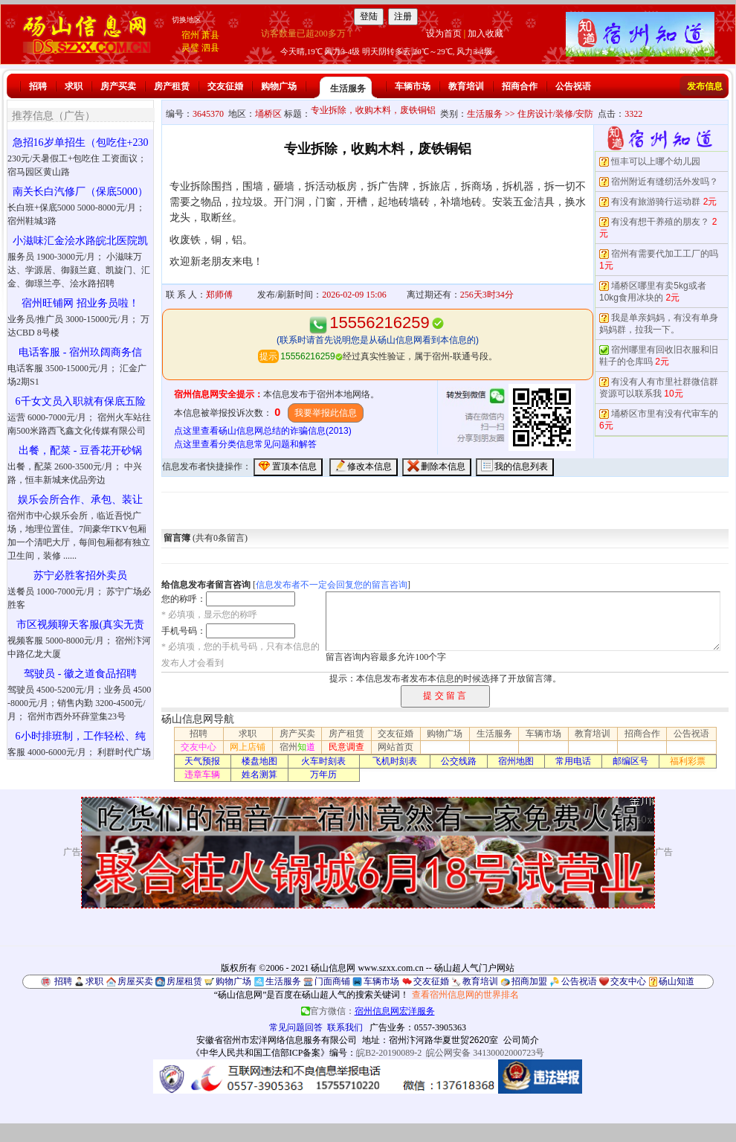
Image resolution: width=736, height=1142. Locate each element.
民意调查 (346, 747)
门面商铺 (332, 981)
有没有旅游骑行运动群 (655, 201)
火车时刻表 (323, 761)
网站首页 (395, 747)
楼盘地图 (259, 761)
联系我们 (345, 1027)
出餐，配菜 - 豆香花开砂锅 (80, 450)
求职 (74, 86)
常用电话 (573, 761)
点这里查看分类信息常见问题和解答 (245, 444)
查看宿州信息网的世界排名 (465, 994)
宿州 (190, 35)
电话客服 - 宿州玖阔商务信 (80, 352)
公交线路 (459, 761)
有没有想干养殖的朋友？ (660, 221)
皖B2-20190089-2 (389, 1053)
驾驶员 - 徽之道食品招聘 (80, 673)
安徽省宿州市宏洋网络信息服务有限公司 (276, 1040)
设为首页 (444, 33)
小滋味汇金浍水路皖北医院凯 (80, 240)
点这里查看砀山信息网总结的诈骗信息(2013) (263, 431)
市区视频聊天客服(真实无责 (80, 624)
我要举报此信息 (325, 413)
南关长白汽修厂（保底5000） (80, 191)
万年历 (323, 774)
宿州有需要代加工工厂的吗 (664, 253)
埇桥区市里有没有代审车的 (664, 413)
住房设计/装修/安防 (555, 114)
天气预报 (202, 761)
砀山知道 (676, 981)
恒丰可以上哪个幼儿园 (655, 161)
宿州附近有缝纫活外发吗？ (664, 181)
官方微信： (368, 1011)
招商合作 (520, 86)
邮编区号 (630, 761)
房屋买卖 (135, 981)
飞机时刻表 (394, 761)
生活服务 (348, 88)
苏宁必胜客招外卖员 (80, 575)
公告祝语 (573, 86)
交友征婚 (225, 86)
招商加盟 (529, 981)
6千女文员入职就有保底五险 (81, 401)
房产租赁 (172, 86)
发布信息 (705, 86)
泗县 (210, 47)
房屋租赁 (184, 981)
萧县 (210, 35)
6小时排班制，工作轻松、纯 (81, 736)
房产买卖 (118, 86)
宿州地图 (516, 761)
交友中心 (198, 747)
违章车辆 (202, 774)
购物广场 (279, 86)
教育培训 (466, 86)
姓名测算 (259, 774)
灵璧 (190, 47)
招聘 (38, 86)
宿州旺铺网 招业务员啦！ (80, 303)
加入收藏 (485, 33)
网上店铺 (247, 747)
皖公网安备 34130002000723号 (485, 1053)
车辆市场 (412, 86)
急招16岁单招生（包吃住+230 (81, 142)
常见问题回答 (296, 1027)
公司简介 (521, 1040)
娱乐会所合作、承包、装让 (80, 499)
